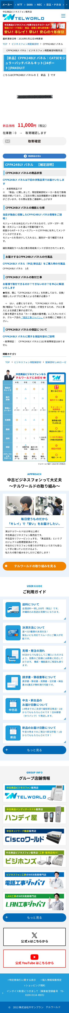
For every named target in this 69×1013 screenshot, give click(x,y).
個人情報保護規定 (52, 980)
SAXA (30, 4)
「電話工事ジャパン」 (32, 317)
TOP (5, 43)
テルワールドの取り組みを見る (35, 566)
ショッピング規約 (35, 985)
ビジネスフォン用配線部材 (25, 43)
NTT (19, 4)
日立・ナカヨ (53, 4)
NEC (39, 4)
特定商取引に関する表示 (22, 980)
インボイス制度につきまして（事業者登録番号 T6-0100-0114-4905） (35, 993)
